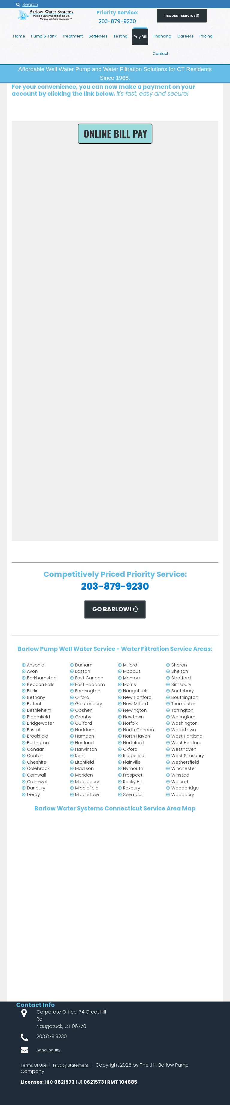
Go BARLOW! (115, 609)
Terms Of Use (36, 1065)
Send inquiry (51, 1048)
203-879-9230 (117, 20)
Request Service (189, 16)
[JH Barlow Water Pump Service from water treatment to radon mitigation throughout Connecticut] (46, 20)
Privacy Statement (79, 1065)
